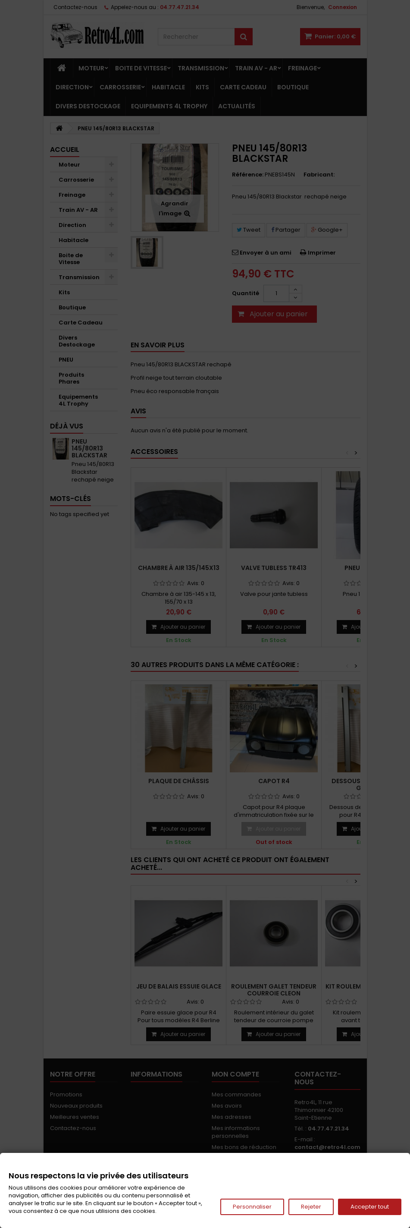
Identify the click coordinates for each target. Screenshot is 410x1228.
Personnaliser (252, 1207)
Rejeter (311, 1207)
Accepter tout (370, 1207)
